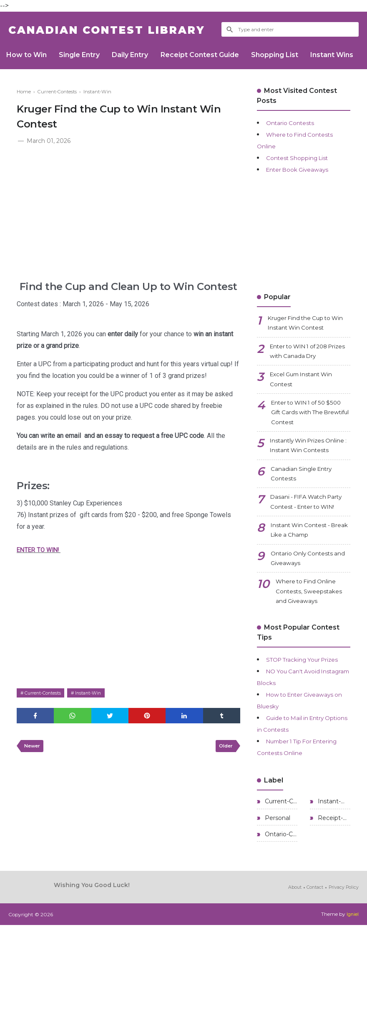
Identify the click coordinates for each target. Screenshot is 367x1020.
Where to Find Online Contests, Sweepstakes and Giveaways (312, 660)
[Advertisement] (128, 208)
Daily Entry (141, 55)
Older (224, 749)
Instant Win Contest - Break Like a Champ (306, 584)
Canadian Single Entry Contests (307, 508)
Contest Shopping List (302, 158)
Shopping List (294, 55)
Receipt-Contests (333, 910)
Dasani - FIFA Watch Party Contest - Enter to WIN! (310, 546)
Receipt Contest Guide (215, 55)
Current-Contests (46, 693)
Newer (34, 749)
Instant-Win (98, 693)
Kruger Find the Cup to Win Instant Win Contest (308, 325)
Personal (276, 910)
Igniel (352, 1009)
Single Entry (85, 55)
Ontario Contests (294, 123)
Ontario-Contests (280, 928)
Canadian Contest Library (127, 29)
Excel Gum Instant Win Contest (308, 389)
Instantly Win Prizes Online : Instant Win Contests (303, 470)
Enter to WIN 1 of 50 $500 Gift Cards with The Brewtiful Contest (308, 426)
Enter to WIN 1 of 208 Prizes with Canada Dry (308, 357)
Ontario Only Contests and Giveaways (308, 616)
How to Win (28, 55)
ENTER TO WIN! (41, 550)
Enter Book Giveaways (303, 169)
